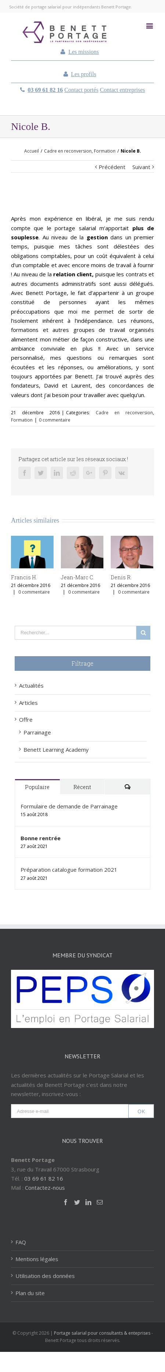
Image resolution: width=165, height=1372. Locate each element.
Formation (22, 420)
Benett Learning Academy (56, 749)
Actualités (31, 685)
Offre (26, 719)
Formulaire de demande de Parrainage (69, 806)
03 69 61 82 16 (45, 90)
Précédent (112, 167)
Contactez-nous (45, 1187)
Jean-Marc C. (77, 577)
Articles (28, 702)
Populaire (37, 787)
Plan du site (30, 1293)
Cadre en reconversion (124, 413)
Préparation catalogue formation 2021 (69, 869)
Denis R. (121, 577)
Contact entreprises (122, 90)
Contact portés (82, 90)
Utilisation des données (45, 1275)
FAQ (20, 1242)
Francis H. (24, 577)
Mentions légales (36, 1259)
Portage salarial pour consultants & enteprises (102, 1333)
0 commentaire (54, 420)
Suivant (141, 167)
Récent (82, 787)
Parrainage (37, 732)
